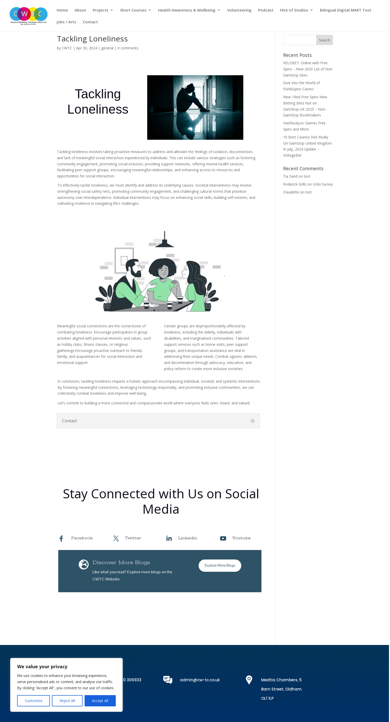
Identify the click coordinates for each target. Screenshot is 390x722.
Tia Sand (290, 176)
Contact (90, 22)
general (107, 48)
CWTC (67, 48)
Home (62, 10)
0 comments (128, 48)
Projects (100, 10)
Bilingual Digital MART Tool (345, 10)
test (307, 176)
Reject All (67, 700)
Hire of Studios (294, 10)
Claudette (291, 192)
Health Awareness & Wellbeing (186, 10)
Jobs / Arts (66, 22)
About (80, 10)
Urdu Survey (323, 184)
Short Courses (133, 10)
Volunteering (239, 10)
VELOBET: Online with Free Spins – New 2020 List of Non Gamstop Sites (307, 69)
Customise (33, 700)
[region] (66, 685)
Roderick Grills (294, 184)
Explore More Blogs (220, 565)
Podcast (265, 10)
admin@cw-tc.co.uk (200, 680)
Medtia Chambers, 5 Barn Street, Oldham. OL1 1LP (281, 689)
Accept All (100, 700)
